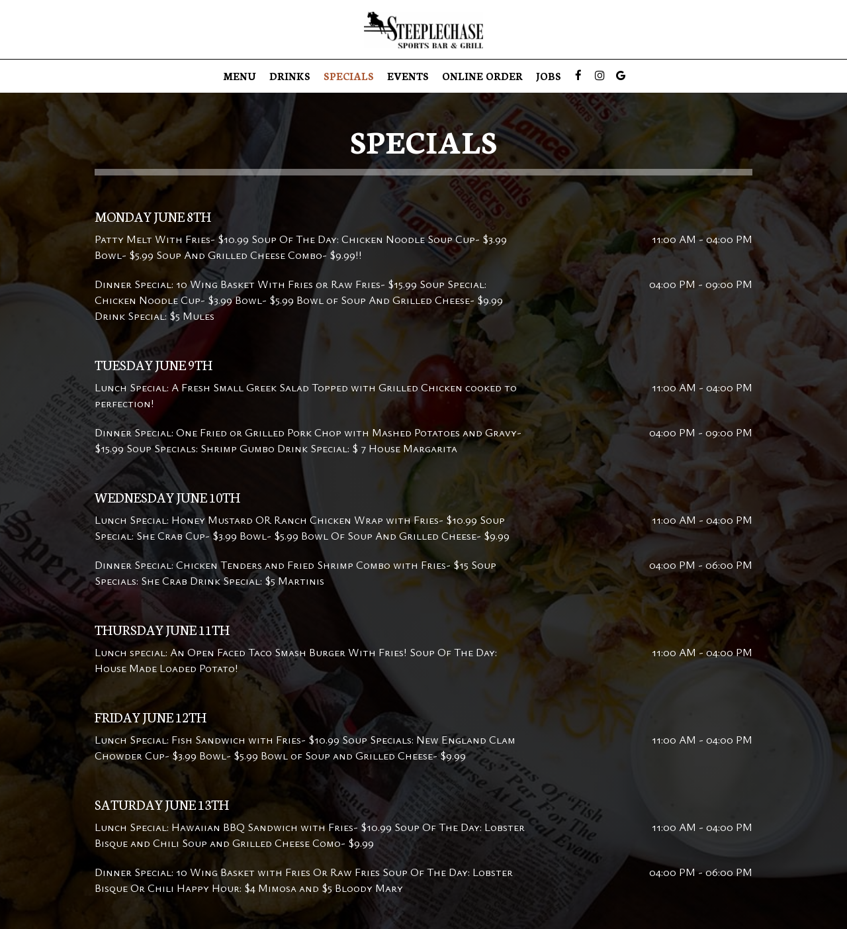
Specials (349, 76)
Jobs (548, 76)
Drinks (289, 76)
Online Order (482, 76)
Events (408, 76)
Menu (239, 76)
